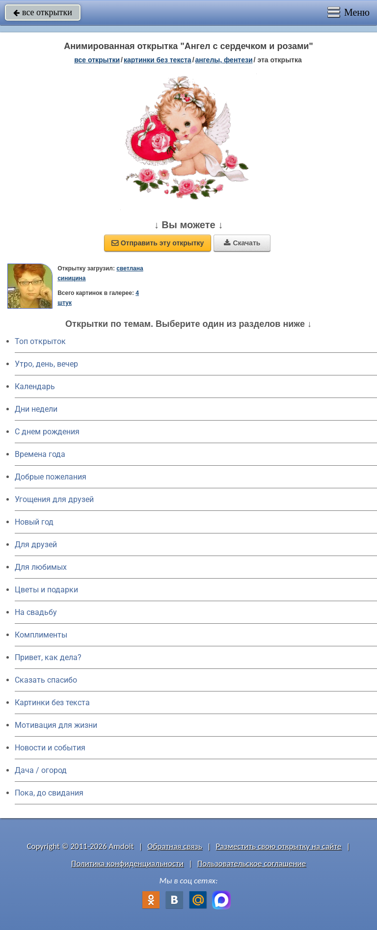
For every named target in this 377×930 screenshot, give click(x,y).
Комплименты (41, 634)
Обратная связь (174, 846)
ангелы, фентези (224, 60)
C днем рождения (47, 431)
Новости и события (50, 747)
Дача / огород (41, 770)
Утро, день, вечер (46, 364)
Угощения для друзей (54, 499)
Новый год (34, 522)
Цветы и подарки (46, 589)
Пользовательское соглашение (251, 863)
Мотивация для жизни (56, 725)
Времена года (40, 454)
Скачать (242, 243)
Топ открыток (40, 341)
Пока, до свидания (49, 792)
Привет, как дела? (48, 657)
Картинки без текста (52, 702)
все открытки (42, 12)
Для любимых (41, 567)
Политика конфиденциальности (127, 863)
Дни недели (36, 409)
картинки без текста (157, 60)
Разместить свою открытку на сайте (279, 846)
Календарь (35, 386)
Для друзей (36, 544)
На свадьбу (36, 612)
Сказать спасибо (46, 680)
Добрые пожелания (50, 476)
